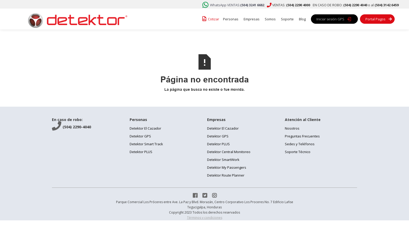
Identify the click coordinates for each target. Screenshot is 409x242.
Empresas (252, 19)
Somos (270, 19)
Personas (230, 19)
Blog (302, 19)
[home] (76, 19)
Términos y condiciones (204, 217)
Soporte (287, 19)
